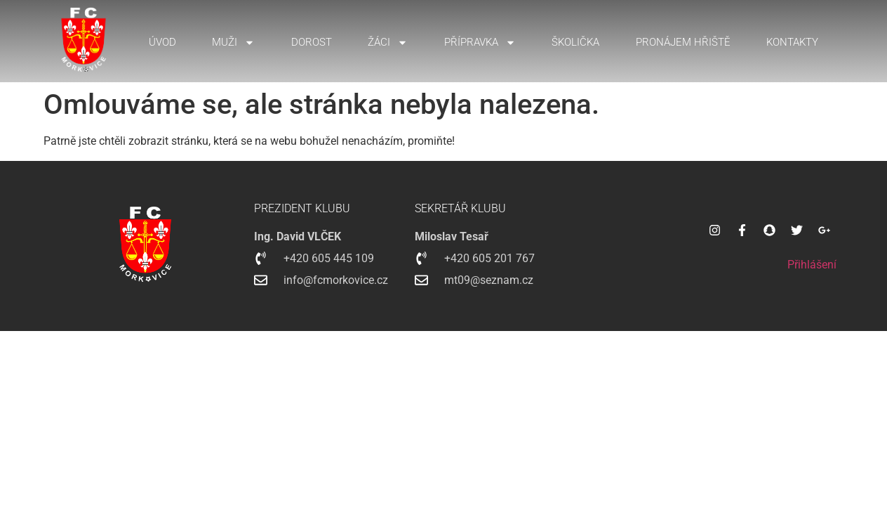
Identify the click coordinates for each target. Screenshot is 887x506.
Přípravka (480, 42)
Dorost (311, 42)
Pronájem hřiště (683, 42)
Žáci (388, 42)
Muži (233, 42)
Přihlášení (811, 264)
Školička (575, 42)
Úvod (162, 42)
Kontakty (792, 42)
